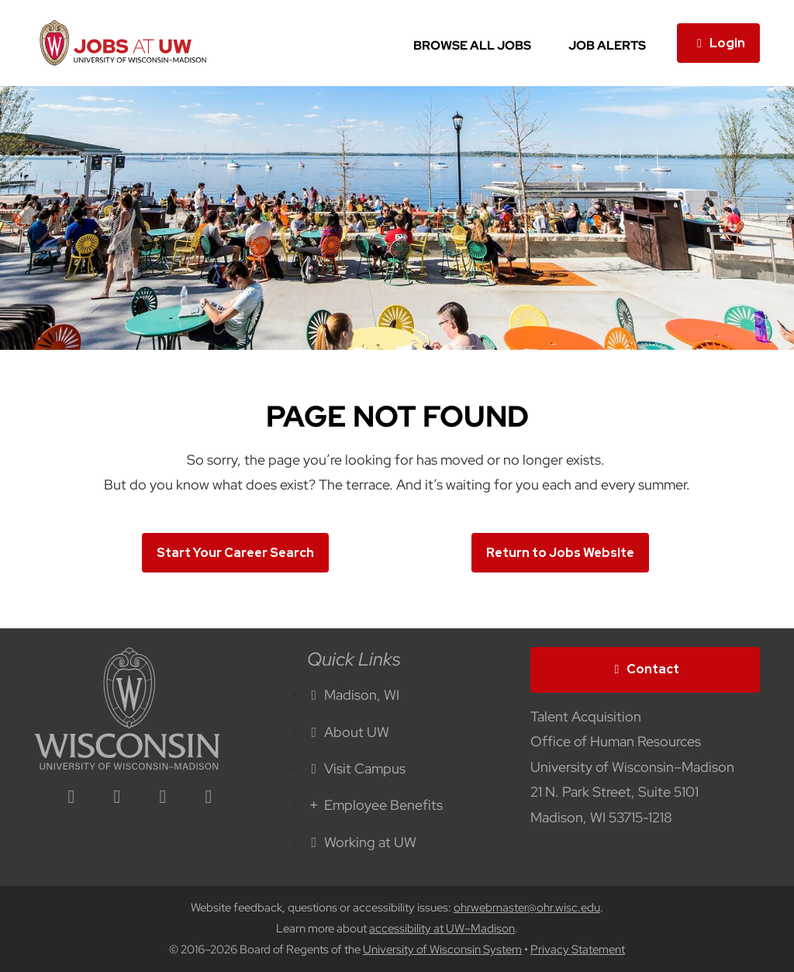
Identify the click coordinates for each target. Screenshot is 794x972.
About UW (348, 732)
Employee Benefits (375, 805)
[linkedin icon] (71, 798)
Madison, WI (353, 695)
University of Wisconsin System (442, 949)
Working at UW (362, 842)
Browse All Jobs (472, 45)
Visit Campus (356, 768)
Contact (645, 669)
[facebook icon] (117, 798)
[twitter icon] (162, 798)
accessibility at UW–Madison (442, 928)
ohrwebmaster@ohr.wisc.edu (527, 907)
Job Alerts (607, 45)
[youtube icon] (208, 798)
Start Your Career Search (235, 553)
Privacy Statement (577, 949)
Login (718, 43)
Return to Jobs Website (560, 553)
